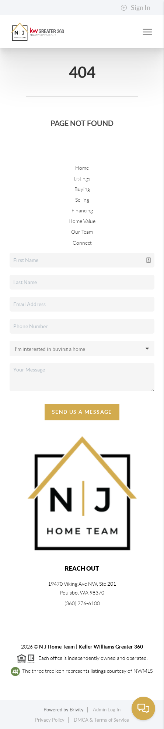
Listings (82, 179)
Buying (82, 189)
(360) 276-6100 (82, 603)
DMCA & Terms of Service (101, 720)
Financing (82, 210)
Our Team (82, 232)
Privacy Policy (49, 720)
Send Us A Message (82, 412)
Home (82, 168)
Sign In (135, 7)
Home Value (82, 221)
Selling (82, 200)
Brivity (77, 709)
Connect (82, 243)
